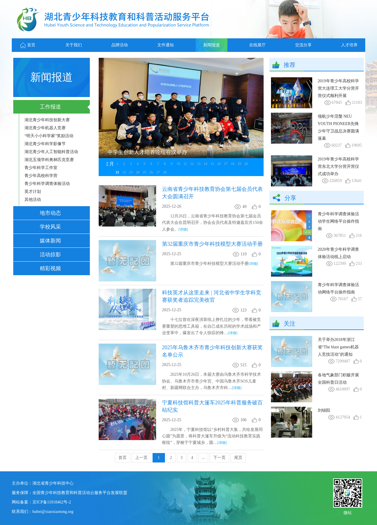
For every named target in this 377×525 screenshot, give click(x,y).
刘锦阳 (324, 410)
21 (117, 172)
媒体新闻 (50, 241)
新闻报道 (211, 45)
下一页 (219, 457)
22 (124, 172)
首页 (27, 45)
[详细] (183, 229)
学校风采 (50, 227)
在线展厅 (257, 45)
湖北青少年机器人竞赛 (45, 128)
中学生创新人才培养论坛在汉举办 (147, 152)
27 (158, 172)
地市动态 (50, 213)
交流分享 (303, 45)
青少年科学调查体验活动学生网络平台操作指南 (338, 221)
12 (192, 164)
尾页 (238, 457)
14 (205, 164)
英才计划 (32, 191)
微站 (347, 512)
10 (178, 164)
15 (212, 164)
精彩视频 (50, 268)
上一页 (141, 457)
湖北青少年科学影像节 (45, 144)
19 (239, 164)
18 (232, 164)
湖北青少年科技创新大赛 (47, 120)
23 (131, 172)
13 (199, 164)
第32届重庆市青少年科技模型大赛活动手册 (212, 244)
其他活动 (32, 199)
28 (165, 172)
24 (138, 172)
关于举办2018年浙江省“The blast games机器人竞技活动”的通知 (338, 347)
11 (185, 164)
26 (151, 172)
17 (226, 164)
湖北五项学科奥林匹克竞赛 (49, 160)
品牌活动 (119, 45)
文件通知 (165, 45)
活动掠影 (50, 254)
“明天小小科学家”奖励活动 (48, 136)
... (203, 457)
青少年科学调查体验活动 (47, 183)
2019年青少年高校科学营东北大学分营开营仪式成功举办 (338, 166)
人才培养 (349, 45)
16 (219, 164)
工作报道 (50, 107)
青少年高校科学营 (40, 175)
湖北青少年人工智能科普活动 (51, 152)
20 (246, 164)
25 (144, 172)
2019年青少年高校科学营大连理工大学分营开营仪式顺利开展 (338, 88)
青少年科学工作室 (40, 167)
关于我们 (73, 45)
